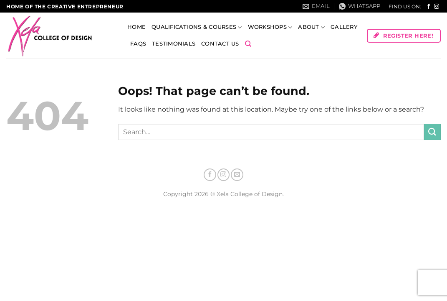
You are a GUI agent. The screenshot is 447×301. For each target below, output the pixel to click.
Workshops (270, 27)
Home (136, 27)
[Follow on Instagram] (436, 7)
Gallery (344, 27)
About (311, 27)
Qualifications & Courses (197, 27)
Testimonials (173, 44)
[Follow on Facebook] (428, 7)
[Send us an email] (237, 174)
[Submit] (432, 132)
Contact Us (220, 44)
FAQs (138, 44)
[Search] (248, 44)
